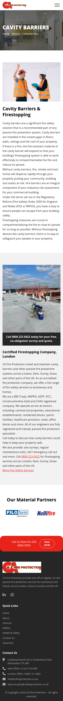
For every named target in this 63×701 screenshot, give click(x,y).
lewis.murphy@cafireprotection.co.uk (28, 684)
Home (6, 33)
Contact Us (8, 638)
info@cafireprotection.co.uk (23, 679)
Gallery (6, 628)
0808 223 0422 (21, 337)
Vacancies (8, 642)
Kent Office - (22, 668)
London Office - (24, 674)
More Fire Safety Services (18, 470)
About (6, 618)
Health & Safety (11, 632)
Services (15, 33)
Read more (47, 544)
